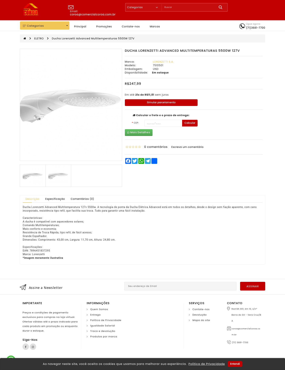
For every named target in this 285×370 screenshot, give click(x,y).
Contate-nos (131, 26)
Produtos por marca (103, 336)
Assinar (252, 286)
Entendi (235, 364)
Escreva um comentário (187, 147)
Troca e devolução (102, 331)
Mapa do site (201, 320)
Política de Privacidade (105, 320)
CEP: (136, 122)
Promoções (104, 26)
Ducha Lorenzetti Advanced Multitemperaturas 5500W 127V (93, 38)
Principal (80, 26)
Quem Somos (99, 309)
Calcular (189, 123)
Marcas (155, 26)
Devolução (199, 314)
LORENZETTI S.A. (163, 62)
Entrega (95, 314)
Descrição (32, 199)
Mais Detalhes (138, 132)
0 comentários (156, 147)
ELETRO (39, 38)
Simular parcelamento (161, 102)
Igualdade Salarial (102, 325)
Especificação (55, 199)
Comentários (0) (82, 199)
